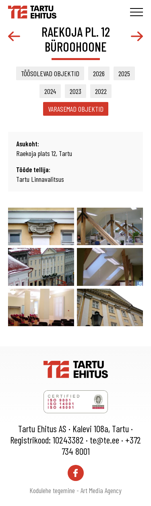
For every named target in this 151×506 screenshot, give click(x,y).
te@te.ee (104, 440)
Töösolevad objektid (50, 73)
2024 (50, 91)
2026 (99, 73)
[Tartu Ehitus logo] (32, 11)
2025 (124, 73)
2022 (101, 91)
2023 (75, 91)
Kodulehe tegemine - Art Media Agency (75, 490)
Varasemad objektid (75, 108)
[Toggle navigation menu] (136, 12)
